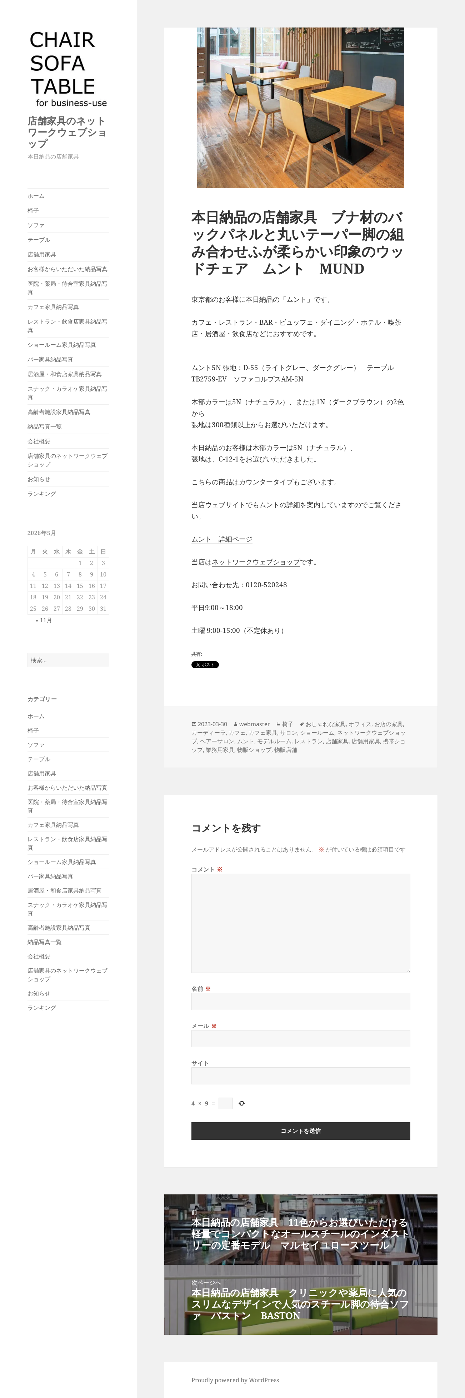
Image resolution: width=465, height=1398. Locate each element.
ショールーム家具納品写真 (62, 345)
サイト (200, 1063)
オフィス (360, 724)
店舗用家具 (42, 254)
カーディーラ (208, 733)
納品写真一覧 (45, 426)
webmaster (254, 724)
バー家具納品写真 (50, 359)
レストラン (308, 741)
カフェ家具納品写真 (53, 307)
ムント (245, 741)
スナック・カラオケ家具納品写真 (68, 393)
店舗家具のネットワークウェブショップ (67, 132)
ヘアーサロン (217, 741)
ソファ (36, 225)
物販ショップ (254, 750)
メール (204, 1026)
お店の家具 (388, 724)
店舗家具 (337, 741)
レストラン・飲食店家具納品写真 (68, 326)
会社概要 (39, 441)
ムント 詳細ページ (221, 539)
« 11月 (44, 620)
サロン (288, 733)
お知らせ (39, 479)
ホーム (36, 196)
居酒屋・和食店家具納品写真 (65, 374)
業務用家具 (220, 750)
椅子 (33, 210)
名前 (201, 989)
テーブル (39, 240)
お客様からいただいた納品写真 (68, 269)
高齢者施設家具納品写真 (59, 412)
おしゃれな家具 (326, 724)
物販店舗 (285, 750)
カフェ (237, 733)
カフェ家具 (263, 733)
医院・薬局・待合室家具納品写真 (68, 288)
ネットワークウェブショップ (256, 561)
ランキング (42, 494)
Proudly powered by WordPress (235, 1380)
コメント (207, 869)
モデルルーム (274, 741)
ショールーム (317, 733)
